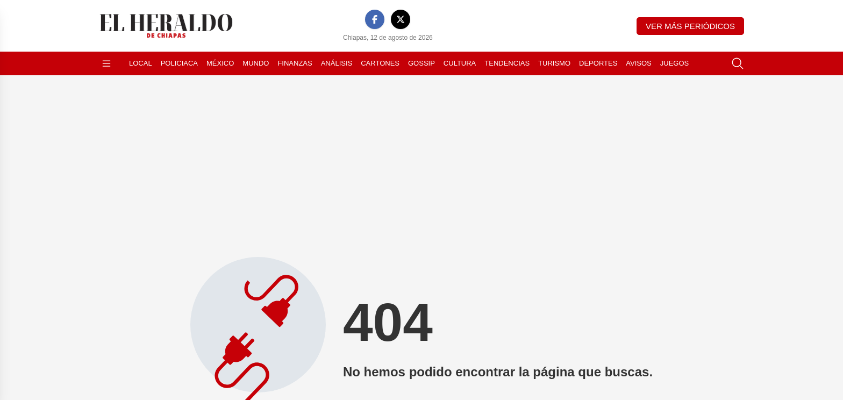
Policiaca (179, 63)
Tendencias (507, 63)
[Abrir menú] (106, 63)
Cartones (380, 63)
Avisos (638, 63)
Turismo (554, 63)
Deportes (598, 63)
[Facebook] (374, 19)
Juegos (674, 63)
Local (140, 63)
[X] (400, 19)
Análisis (337, 63)
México (220, 63)
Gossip (421, 63)
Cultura (460, 63)
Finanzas (294, 63)
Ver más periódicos (690, 26)
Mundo (255, 63)
